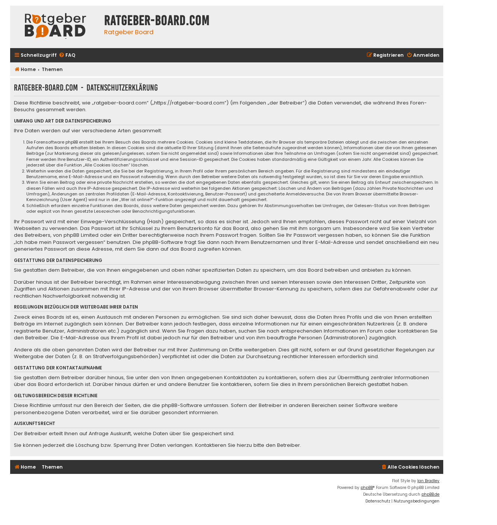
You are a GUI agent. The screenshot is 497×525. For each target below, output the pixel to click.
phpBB (367, 487)
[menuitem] (67, 55)
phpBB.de (430, 494)
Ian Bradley (428, 481)
